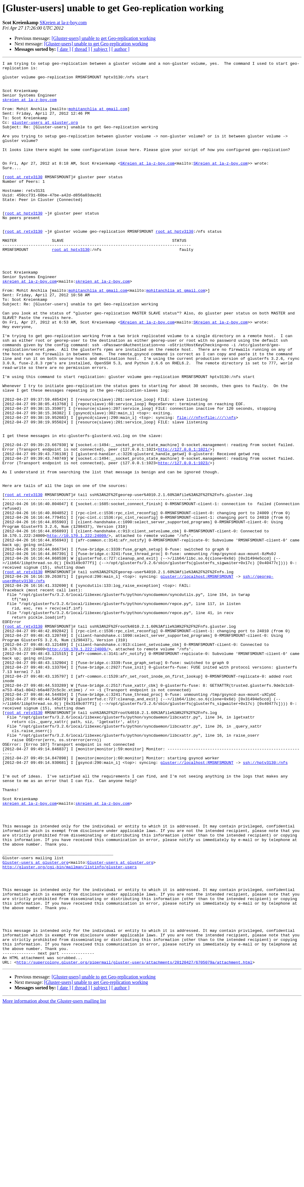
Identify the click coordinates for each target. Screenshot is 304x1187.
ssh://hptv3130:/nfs (265, 903)
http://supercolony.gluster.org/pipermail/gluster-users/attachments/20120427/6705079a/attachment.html (134, 1143)
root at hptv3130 (24, 244)
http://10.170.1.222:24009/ (77, 630)
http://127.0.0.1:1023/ (184, 543)
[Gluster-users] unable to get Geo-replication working (104, 38)
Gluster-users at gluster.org (35, 1023)
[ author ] (121, 49)
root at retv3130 (24, 200)
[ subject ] (100, 49)
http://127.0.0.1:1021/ (184, 527)
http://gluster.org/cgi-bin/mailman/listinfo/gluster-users (69, 1028)
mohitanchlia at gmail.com (97, 118)
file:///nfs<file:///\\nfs (206, 489)
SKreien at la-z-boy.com (63, 22)
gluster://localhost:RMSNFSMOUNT (197, 679)
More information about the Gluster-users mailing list (54, 1181)
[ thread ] (81, 49)
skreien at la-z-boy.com (29, 107)
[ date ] (64, 49)
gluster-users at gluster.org (45, 135)
